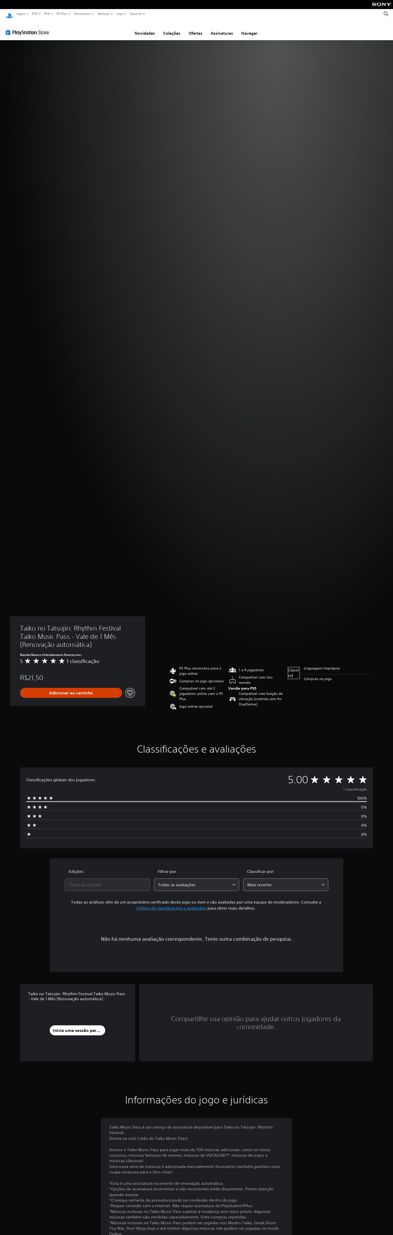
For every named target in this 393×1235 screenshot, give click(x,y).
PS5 (34, 14)
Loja (120, 14)
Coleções (171, 28)
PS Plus (62, 14)
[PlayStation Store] (28, 27)
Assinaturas (222, 28)
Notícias (103, 14)
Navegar (249, 28)
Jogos (21, 14)
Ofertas (195, 28)
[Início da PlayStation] (9, 14)
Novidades (145, 28)
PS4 (47, 14)
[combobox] (107, 880)
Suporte (136, 14)
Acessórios (82, 14)
